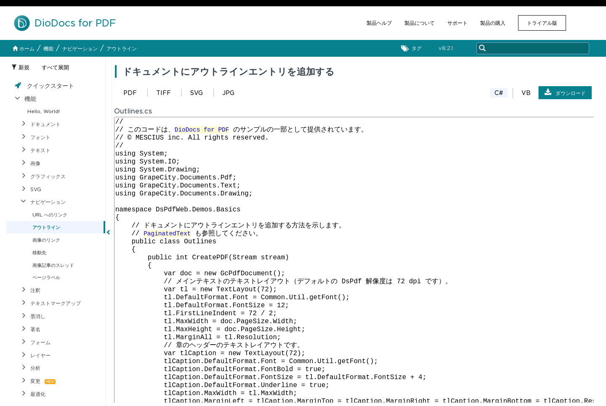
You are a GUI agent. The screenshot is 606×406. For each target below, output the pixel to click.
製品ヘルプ (379, 23)
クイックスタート (50, 85)
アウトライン (121, 48)
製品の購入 (492, 23)
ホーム (24, 48)
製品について (419, 23)
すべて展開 (55, 67)
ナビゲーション (80, 48)
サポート (457, 23)
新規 (20, 67)
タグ (413, 48)
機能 (48, 48)
